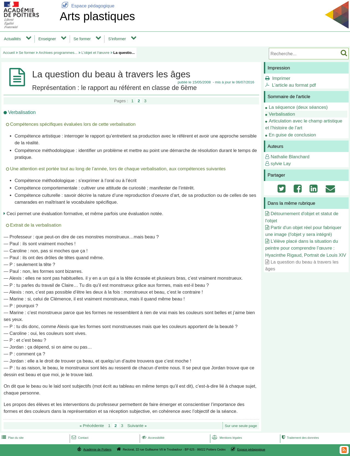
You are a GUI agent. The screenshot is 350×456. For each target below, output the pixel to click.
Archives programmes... (58, 53)
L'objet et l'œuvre (95, 53)
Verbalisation (282, 114)
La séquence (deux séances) (298, 107)
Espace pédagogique (87, 5)
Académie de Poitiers (97, 449)
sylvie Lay (281, 163)
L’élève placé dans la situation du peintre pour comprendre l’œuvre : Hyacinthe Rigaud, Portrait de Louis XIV (305, 248)
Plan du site (12, 437)
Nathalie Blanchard (290, 156)
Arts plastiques (97, 16)
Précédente (92, 425)
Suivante (137, 425)
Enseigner (47, 39)
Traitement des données (300, 437)
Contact (79, 437)
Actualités (12, 39)
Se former (82, 39)
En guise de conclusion (292, 135)
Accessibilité (153, 437)
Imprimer (281, 78)
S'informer (117, 39)
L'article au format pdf (294, 85)
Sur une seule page (241, 426)
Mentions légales (226, 437)
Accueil (9, 53)
